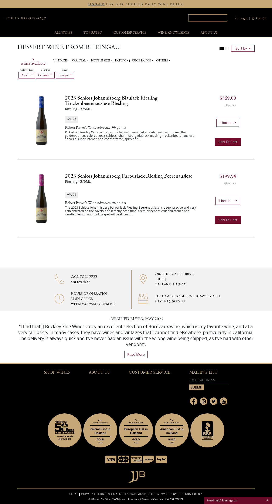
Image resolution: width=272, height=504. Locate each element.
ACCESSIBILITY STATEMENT (127, 494)
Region (65, 69)
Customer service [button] (129, 32)
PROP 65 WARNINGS (163, 494)
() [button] (260, 18)
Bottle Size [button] (101, 61)
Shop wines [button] (57, 372)
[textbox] (207, 17)
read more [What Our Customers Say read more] (136, 354)
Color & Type (26, 69)
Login (243, 18)
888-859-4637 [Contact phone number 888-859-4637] (80, 282)
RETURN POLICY (191, 494)
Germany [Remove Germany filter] (45, 75)
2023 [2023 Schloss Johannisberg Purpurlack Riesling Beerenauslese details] (128, 176)
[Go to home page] (136, 476)
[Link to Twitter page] (213, 401)
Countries (45, 69)
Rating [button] (121, 61)
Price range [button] (142, 61)
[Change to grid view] (227, 48)
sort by (241, 48)
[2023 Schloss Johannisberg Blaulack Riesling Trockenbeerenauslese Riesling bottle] (41, 120)
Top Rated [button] (93, 32)
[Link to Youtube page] (223, 401)
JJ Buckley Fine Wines (101, 499)
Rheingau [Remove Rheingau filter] (65, 75)
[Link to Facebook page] (193, 401)
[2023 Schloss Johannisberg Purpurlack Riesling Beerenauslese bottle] (41, 198)
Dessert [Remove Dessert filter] (26, 75)
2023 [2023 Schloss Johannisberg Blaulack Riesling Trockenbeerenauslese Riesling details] (111, 101)
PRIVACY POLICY (92, 494)
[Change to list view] (222, 48)
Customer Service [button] (149, 372)
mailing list (203, 372)
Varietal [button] (79, 61)
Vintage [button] (60, 61)
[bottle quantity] (227, 123)
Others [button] (162, 61)
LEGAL (73, 494)
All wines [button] (63, 32)
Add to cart (227, 142)
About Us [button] (209, 32)
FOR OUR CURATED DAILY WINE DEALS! (136, 4)
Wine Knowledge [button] (173, 32)
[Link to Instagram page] (203, 401)
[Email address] (208, 380)
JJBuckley (134, 18)
